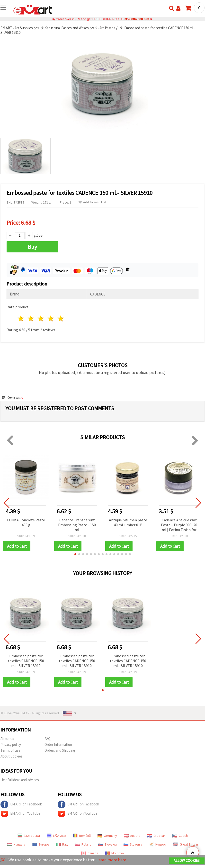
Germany (107, 835)
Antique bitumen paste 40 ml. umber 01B (128, 522)
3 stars (41, 318)
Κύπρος (158, 844)
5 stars (61, 318)
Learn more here (111, 860)
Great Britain (185, 844)
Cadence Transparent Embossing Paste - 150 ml (77, 524)
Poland (83, 844)
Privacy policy (10, 744)
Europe (40, 844)
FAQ (48, 738)
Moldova (114, 853)
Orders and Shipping (60, 750)
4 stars (51, 318)
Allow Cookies (187, 860)
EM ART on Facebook (21, 804)
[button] (75, 554)
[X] (3, 860)
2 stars (31, 318)
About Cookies (11, 756)
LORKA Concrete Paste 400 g (26, 522)
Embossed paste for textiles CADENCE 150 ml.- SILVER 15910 (26, 660)
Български (29, 835)
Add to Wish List (92, 202)
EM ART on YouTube (20, 814)
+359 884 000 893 (136, 19)
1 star (21, 318)
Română (82, 835)
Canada (89, 853)
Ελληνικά (56, 835)
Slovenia (133, 844)
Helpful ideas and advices (19, 779)
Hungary (16, 844)
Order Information (58, 744)
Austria (132, 835)
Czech (180, 835)
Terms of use (10, 750)
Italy (62, 844)
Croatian (156, 835)
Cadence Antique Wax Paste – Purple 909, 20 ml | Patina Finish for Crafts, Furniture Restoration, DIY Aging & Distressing (179, 525)
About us (7, 738)
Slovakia (107, 844)
